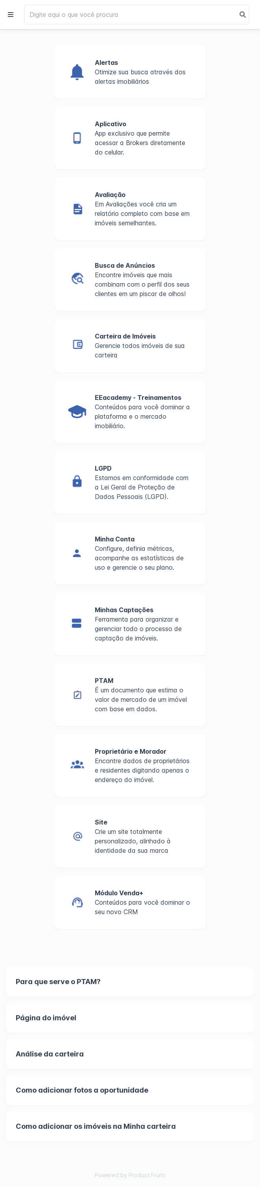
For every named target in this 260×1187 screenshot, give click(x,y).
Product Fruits (147, 1175)
